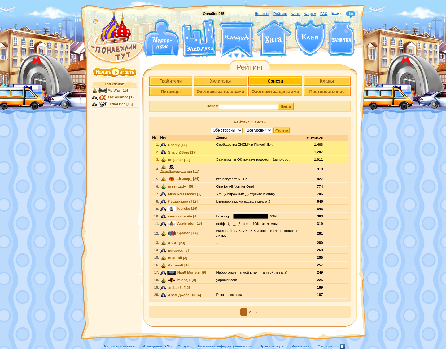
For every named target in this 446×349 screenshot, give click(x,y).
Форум (310, 14)
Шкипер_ (184, 179)
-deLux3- (175, 287)
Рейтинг (280, 14)
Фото (295, 14)
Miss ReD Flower (181, 194)
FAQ (323, 14)
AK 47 (172, 243)
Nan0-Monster (189, 272)
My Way (114, 90)
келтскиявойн (179, 216)
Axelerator (186, 223)
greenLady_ (177, 186)
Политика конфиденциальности (224, 346)
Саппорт (325, 346)
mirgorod (175, 250)
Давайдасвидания (176, 171)
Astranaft (175, 265)
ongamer (175, 160)
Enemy (173, 145)
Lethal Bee (116, 104)
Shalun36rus (178, 152)
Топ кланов (114, 84)
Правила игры (272, 346)
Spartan (183, 233)
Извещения (152, 346)
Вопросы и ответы (119, 346)
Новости (262, 14)
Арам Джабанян (181, 295)
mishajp (184, 280)
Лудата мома (178, 201)
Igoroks (183, 208)
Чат (351, 14)
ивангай (174, 258)
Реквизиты (300, 346)
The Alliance (118, 97)
